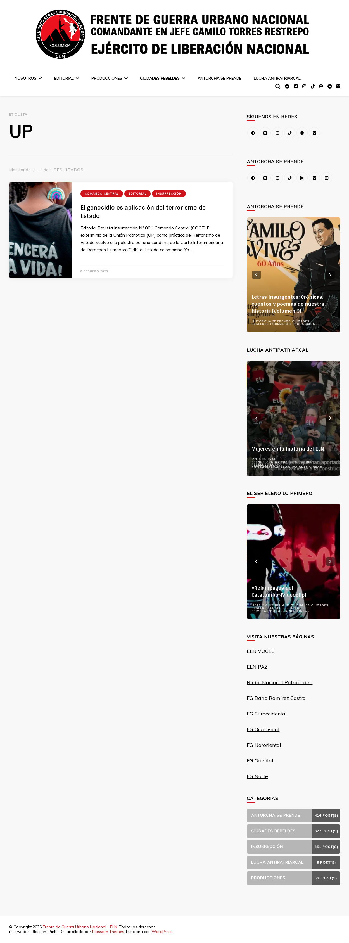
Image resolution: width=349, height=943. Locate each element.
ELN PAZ (257, 667)
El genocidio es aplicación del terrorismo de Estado (143, 211)
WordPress (162, 931)
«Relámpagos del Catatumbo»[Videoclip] (278, 591)
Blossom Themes (108, 931)
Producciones (106, 78)
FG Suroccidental (267, 713)
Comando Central (102, 193)
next (330, 275)
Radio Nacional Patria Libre (279, 682)
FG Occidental (263, 729)
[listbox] (293, 274)
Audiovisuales (279, 462)
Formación (280, 324)
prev (256, 275)
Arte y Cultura (266, 605)
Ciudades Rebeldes (160, 78)
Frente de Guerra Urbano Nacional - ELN (80, 926)
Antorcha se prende (219, 78)
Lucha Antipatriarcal (277, 78)
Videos (315, 467)
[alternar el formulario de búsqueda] (277, 86)
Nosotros (25, 78)
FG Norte (257, 776)
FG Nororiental (264, 745)
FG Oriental (260, 760)
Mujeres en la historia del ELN (287, 449)
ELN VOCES (261, 651)
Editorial (63, 78)
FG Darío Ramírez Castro (276, 698)
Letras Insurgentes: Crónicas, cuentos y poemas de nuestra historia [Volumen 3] (287, 304)
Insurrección (169, 193)
